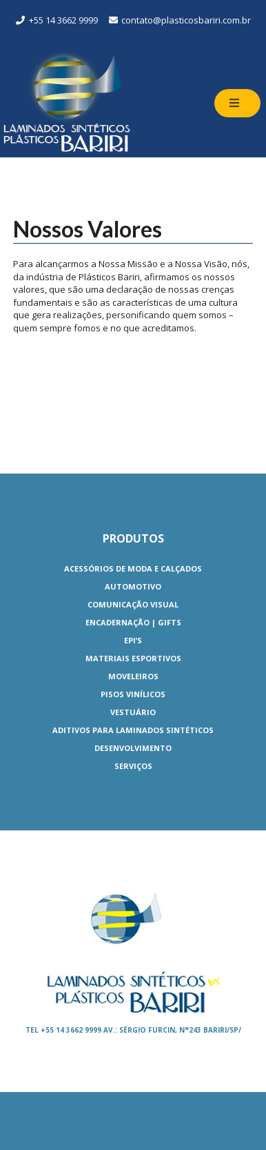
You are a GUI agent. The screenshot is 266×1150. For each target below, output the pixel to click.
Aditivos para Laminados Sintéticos (133, 730)
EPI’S (133, 640)
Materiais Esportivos (133, 658)
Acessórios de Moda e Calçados (133, 568)
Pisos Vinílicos (133, 694)
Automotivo (133, 586)
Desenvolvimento (133, 748)
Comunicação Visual (133, 604)
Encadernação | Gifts (133, 622)
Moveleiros (133, 676)
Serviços (133, 766)
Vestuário (133, 712)
